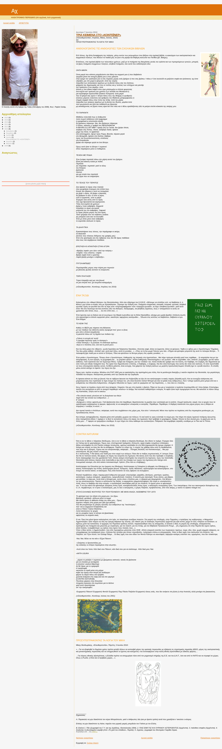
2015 (6, 122)
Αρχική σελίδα (9, 23)
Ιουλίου (9, 135)
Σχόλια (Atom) (92, 743)
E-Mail (42, 184)
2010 (6, 129)
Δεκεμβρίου (10, 131)
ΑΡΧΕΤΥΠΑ (24, 23)
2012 (6, 124)
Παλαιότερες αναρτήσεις (210, 738)
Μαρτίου (9, 143)
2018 (6, 120)
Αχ (14, 11)
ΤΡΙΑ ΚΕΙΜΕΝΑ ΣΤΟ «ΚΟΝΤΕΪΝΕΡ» (98, 35)
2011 (6, 126)
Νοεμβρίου (10, 133)
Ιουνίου (9, 137)
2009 (6, 146)
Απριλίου (9, 141)
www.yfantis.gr (32, 184)
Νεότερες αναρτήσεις (84, 738)
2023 (6, 117)
